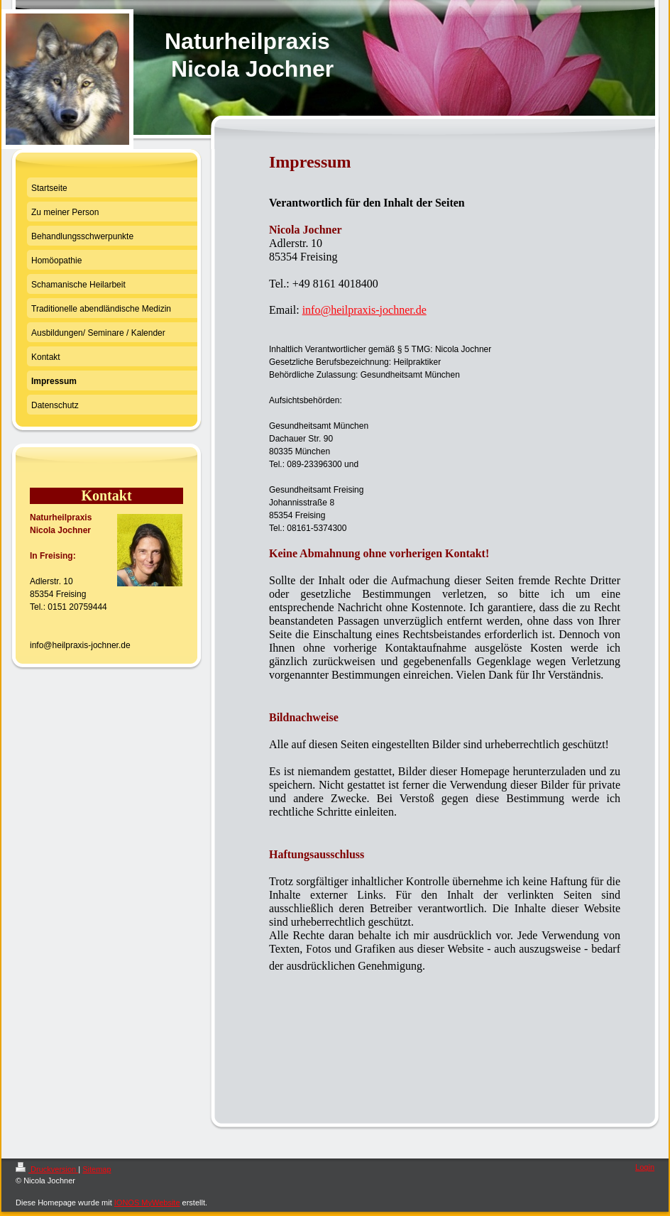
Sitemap (96, 1169)
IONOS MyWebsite (147, 1202)
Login (644, 1167)
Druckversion (47, 1169)
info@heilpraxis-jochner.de (364, 310)
